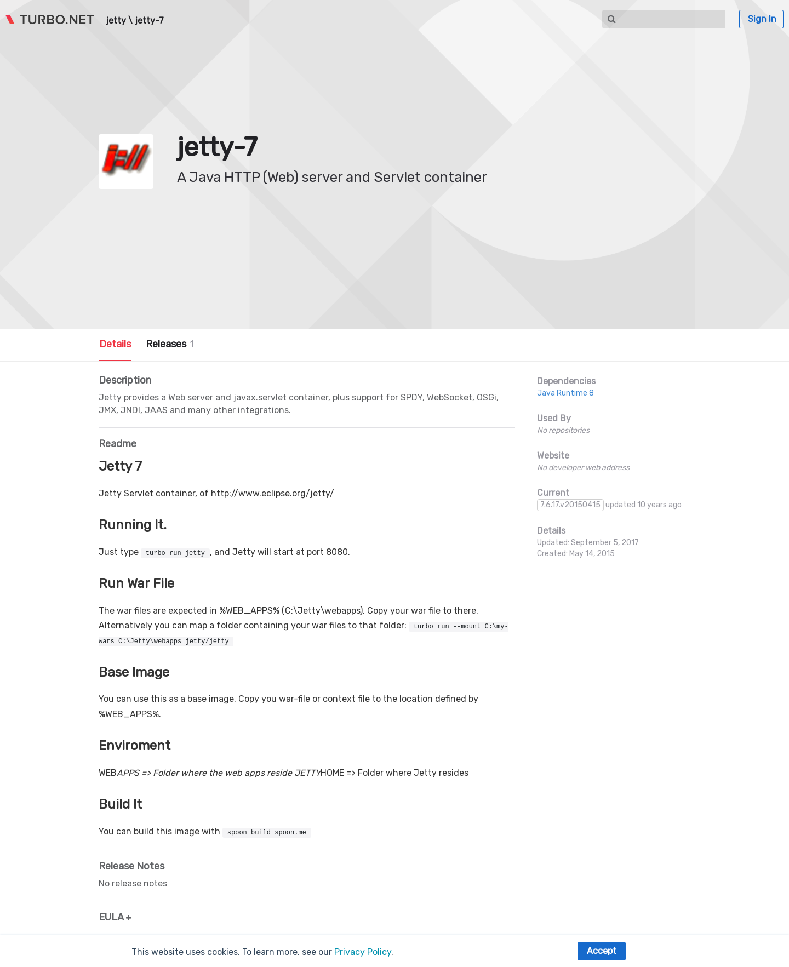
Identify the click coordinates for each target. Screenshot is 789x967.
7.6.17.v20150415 (570, 505)
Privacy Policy (362, 952)
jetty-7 (149, 20)
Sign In (762, 19)
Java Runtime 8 (565, 393)
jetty (116, 20)
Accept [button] (601, 951)
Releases (170, 344)
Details (115, 344)
